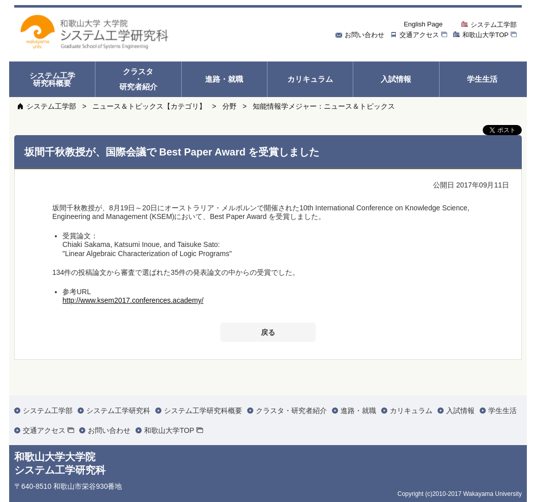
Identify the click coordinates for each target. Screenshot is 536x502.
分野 (229, 106)
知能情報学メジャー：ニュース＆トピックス (324, 106)
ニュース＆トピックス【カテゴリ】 (149, 106)
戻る (268, 332)
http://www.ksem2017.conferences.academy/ (133, 300)
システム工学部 (51, 106)
